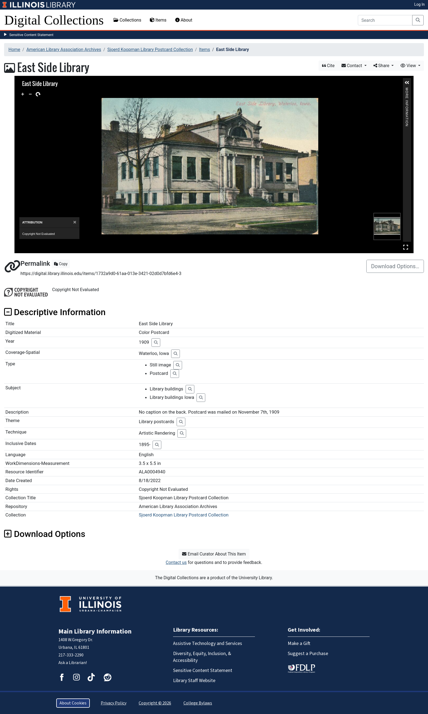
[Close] (74, 222)
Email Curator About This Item (214, 554)
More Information (407, 90)
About (183, 20)
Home (14, 49)
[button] (407, 82)
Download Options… (395, 266)
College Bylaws (197, 703)
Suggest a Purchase (308, 653)
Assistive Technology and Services (207, 643)
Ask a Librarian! (72, 663)
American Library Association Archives (63, 49)
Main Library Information (95, 631)
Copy (60, 264)
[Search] (385, 20)
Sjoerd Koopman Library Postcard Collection (150, 49)
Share (382, 65)
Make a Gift (299, 643)
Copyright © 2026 (155, 703)
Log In (419, 4)
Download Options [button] (44, 534)
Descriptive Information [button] (55, 312)
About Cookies (73, 703)
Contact (352, 65)
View (408, 65)
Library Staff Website (194, 680)
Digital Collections (54, 20)
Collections (127, 20)
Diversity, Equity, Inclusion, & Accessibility (202, 657)
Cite (328, 65)
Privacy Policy (113, 703)
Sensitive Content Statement (31, 35)
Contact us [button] (176, 562)
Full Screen (406, 247)
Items (158, 20)
